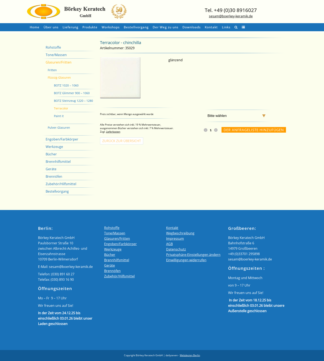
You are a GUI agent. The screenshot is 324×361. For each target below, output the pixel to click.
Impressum (175, 238)
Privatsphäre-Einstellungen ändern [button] (193, 254)
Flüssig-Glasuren (59, 77)
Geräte (51, 169)
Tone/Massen (56, 55)
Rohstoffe (53, 47)
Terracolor (61, 108)
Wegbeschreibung (180, 233)
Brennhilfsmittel (58, 161)
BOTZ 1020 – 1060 (66, 85)
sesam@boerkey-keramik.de (231, 16)
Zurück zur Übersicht (121, 141)
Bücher (51, 154)
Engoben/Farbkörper (62, 139)
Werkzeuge (54, 146)
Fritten (52, 70)
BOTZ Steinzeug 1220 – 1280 (73, 101)
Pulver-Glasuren (59, 128)
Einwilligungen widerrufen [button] (186, 260)
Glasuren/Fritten (58, 62)
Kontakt (172, 227)
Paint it (59, 116)
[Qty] (210, 130)
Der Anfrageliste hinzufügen (254, 129)
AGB (169, 244)
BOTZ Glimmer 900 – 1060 (72, 93)
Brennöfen (54, 176)
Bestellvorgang (57, 191)
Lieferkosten (113, 131)
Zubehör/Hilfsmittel (61, 184)
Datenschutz (176, 249)
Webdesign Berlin (190, 355)
